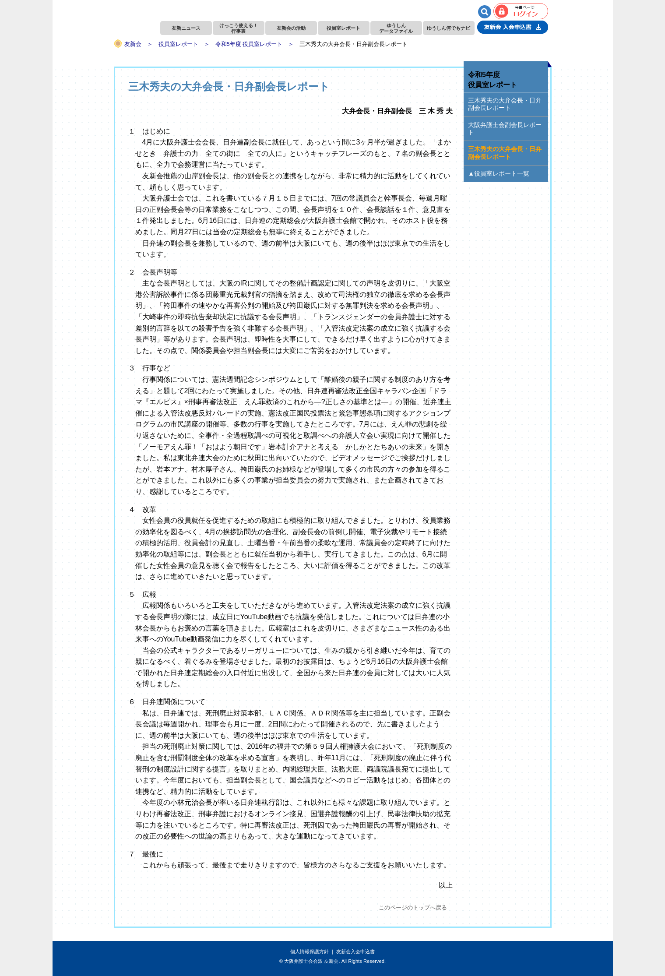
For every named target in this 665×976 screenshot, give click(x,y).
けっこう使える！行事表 (238, 28)
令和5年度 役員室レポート (249, 44)
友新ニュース (186, 28)
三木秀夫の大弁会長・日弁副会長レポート (505, 104)
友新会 (132, 44)
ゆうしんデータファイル (396, 28)
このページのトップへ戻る (413, 907)
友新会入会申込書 (355, 951)
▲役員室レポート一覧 (498, 173)
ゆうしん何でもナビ (448, 28)
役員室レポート (343, 28)
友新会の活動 (291, 28)
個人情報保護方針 (309, 951)
